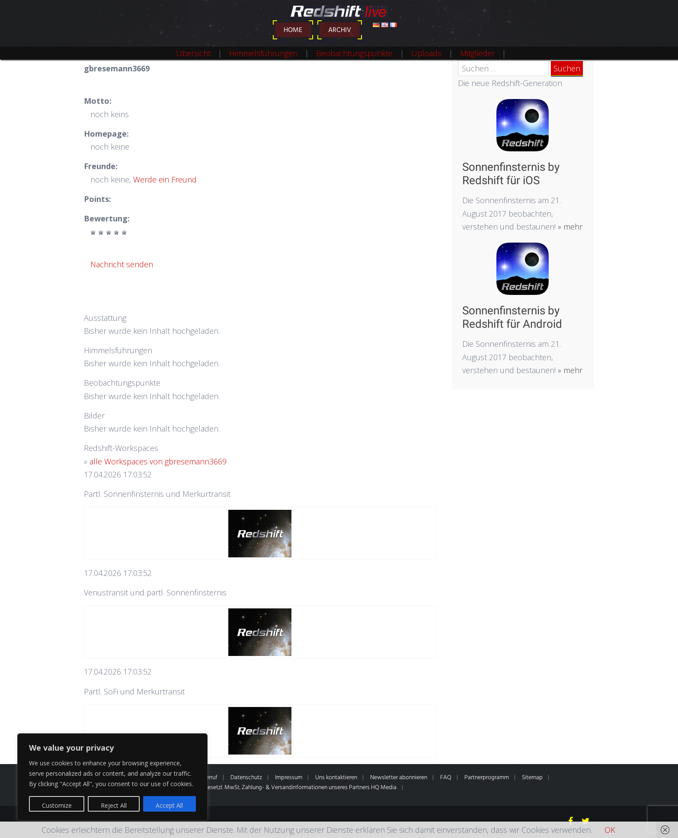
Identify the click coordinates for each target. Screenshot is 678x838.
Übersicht (193, 53)
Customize (57, 805)
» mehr (569, 226)
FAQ (445, 778)
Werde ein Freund (165, 179)
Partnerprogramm (486, 778)
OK (609, 830)
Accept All (169, 805)
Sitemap (532, 778)
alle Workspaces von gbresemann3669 (158, 461)
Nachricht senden (121, 264)
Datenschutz (246, 778)
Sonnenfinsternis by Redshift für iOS (511, 173)
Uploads (426, 53)
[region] (112, 777)
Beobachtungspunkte (354, 53)
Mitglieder (477, 53)
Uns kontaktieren (336, 778)
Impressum (288, 778)
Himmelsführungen (263, 53)
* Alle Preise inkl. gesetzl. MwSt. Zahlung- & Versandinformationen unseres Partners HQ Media (280, 788)
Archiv (339, 30)
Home (293, 30)
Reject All (114, 805)
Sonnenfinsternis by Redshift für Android (512, 317)
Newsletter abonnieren (398, 778)
